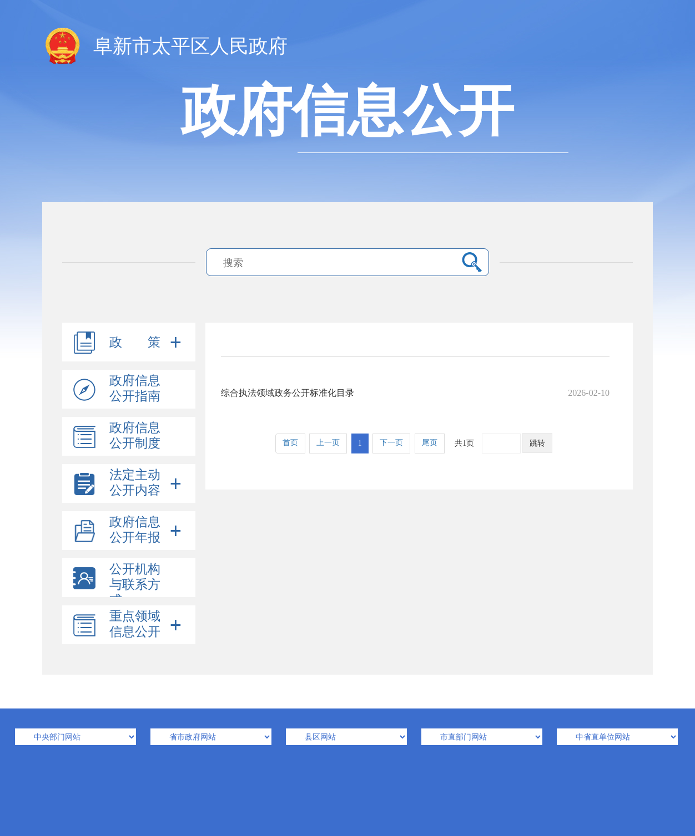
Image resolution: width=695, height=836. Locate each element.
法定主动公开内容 (134, 482)
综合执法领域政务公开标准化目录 (415, 392)
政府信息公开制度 (134, 435)
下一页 (391, 443)
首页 (290, 443)
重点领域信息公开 (134, 624)
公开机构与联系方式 (134, 584)
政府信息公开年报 (134, 529)
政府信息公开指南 (134, 388)
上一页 (328, 443)
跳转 (537, 443)
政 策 (134, 342)
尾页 (429, 443)
